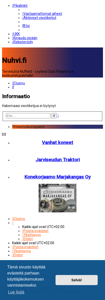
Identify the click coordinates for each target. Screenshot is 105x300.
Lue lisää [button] (16, 292)
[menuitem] (42, 14)
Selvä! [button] (76, 280)
